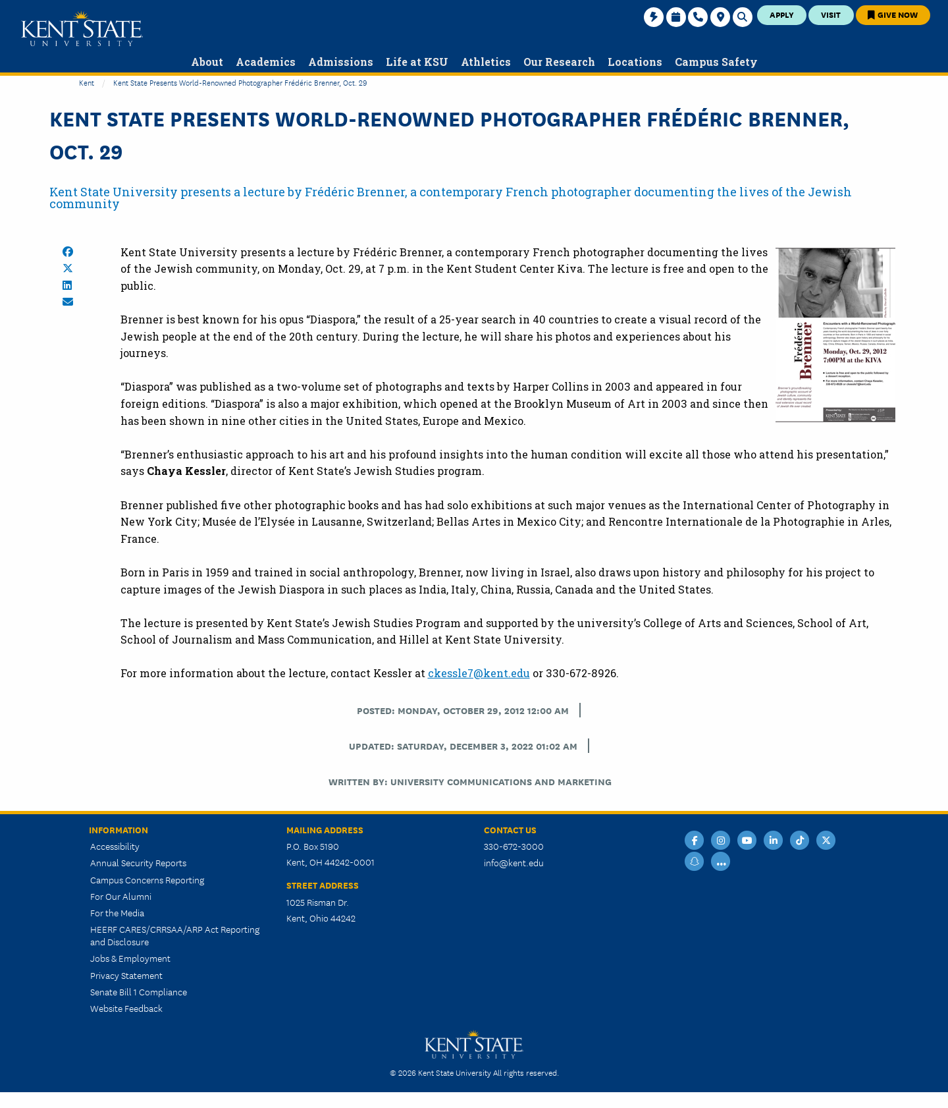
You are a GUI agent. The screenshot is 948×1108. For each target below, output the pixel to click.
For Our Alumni (120, 896)
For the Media (117, 912)
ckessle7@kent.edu (479, 673)
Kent (86, 82)
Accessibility (115, 846)
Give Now (893, 14)
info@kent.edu (514, 862)
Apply (782, 14)
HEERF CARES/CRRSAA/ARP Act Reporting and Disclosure (174, 935)
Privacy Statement (126, 975)
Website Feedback (126, 1008)
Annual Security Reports (138, 862)
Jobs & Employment (130, 958)
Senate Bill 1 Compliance (138, 991)
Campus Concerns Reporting (147, 879)
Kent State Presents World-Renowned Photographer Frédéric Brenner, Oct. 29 (240, 82)
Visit (831, 14)
